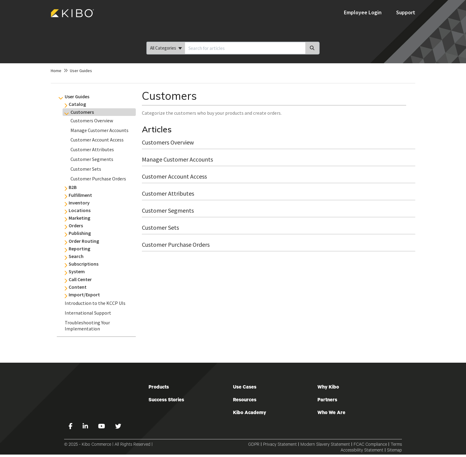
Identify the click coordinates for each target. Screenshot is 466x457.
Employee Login (363, 12)
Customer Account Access (97, 140)
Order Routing (84, 241)
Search (76, 256)
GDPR (253, 445)
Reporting (79, 249)
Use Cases (244, 387)
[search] (245, 48)
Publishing (80, 233)
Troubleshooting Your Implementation (87, 325)
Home (56, 70)
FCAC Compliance (370, 445)
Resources (244, 400)
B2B (73, 187)
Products (159, 387)
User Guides (81, 70)
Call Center (80, 279)
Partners (327, 400)
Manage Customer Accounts (99, 130)
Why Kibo (328, 387)
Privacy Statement (280, 445)
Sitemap (394, 450)
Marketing (79, 218)
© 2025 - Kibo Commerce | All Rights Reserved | (108, 445)
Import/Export (84, 294)
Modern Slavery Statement (325, 445)
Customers (82, 112)
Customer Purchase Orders (98, 179)
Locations (80, 210)
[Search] (312, 48)
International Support (88, 313)
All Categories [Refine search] (166, 48)
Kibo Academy (249, 413)
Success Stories (166, 400)
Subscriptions (83, 264)
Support (405, 12)
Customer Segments (91, 159)
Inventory (79, 203)
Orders (76, 225)
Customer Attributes (92, 149)
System (77, 271)
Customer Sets (85, 169)
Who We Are (331, 413)
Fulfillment (80, 195)
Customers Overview (91, 120)
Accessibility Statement (362, 450)
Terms (396, 445)
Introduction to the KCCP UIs (95, 303)
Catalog (77, 104)
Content (78, 287)
